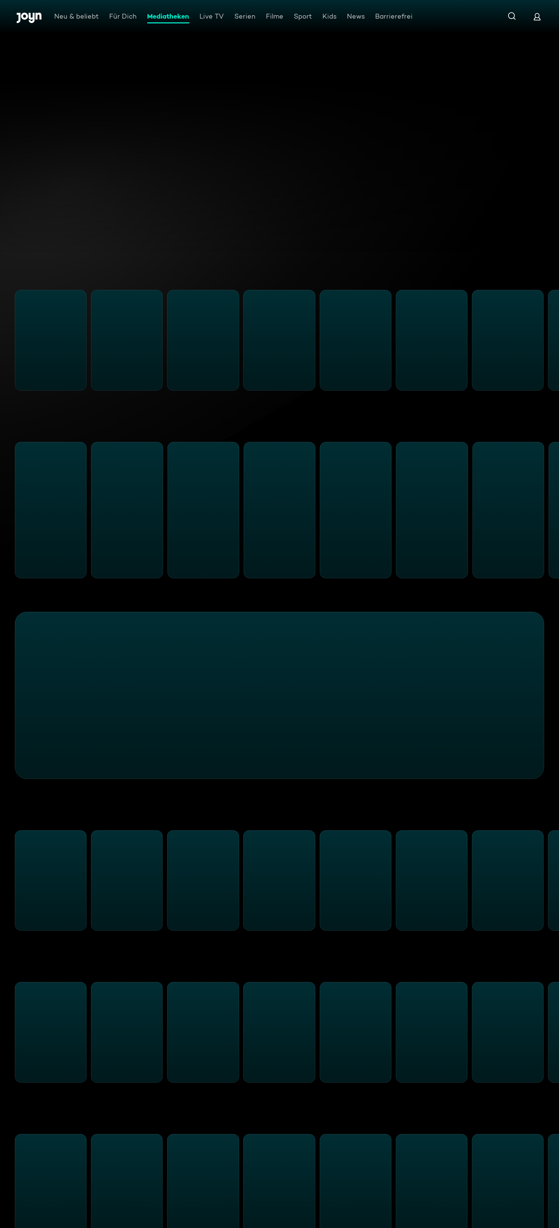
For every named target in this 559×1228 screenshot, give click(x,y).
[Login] (537, 16)
